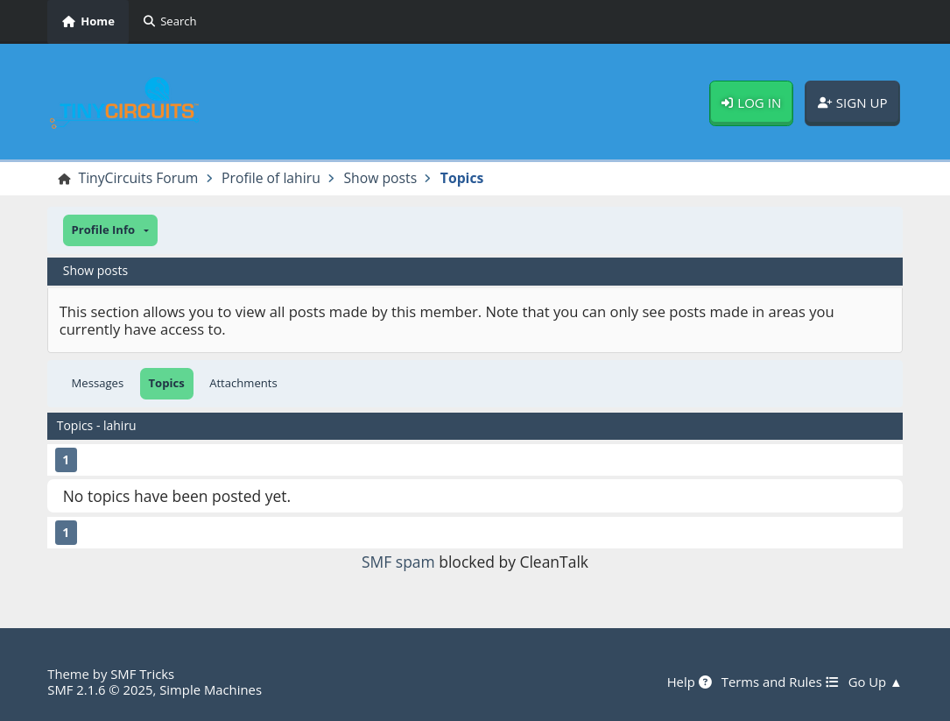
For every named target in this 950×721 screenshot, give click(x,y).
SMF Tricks (142, 673)
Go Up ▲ (875, 682)
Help (689, 682)
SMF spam (398, 561)
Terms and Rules (780, 682)
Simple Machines (210, 689)
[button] (110, 230)
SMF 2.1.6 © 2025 (99, 689)
